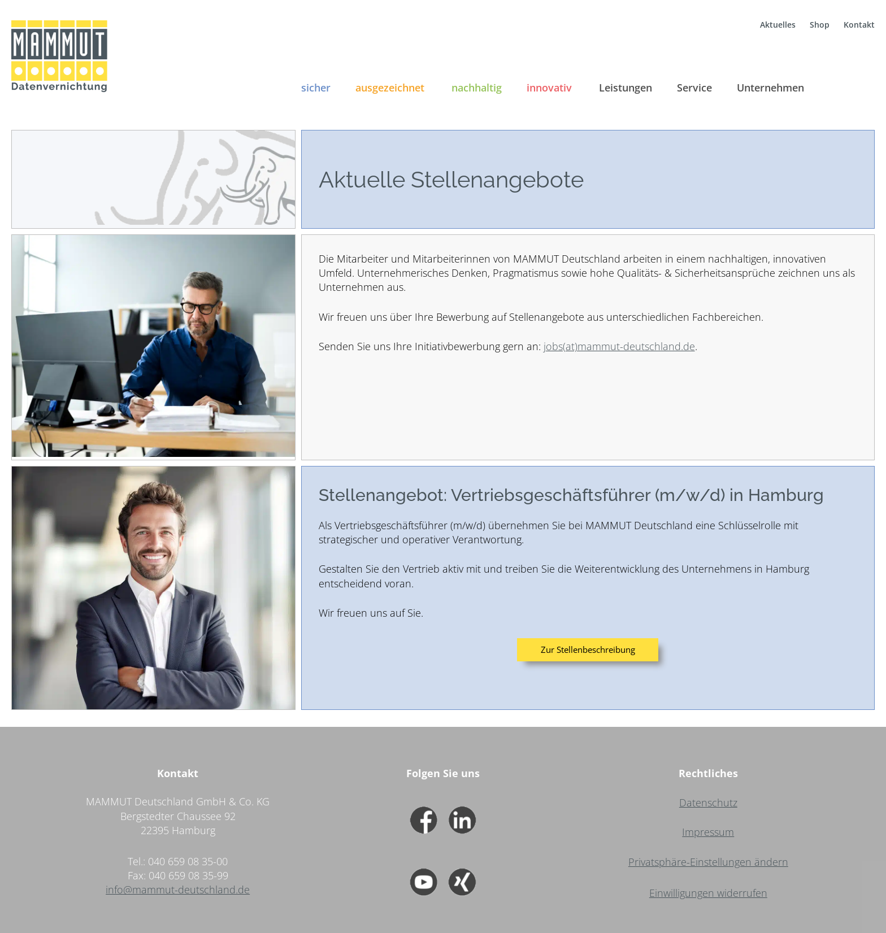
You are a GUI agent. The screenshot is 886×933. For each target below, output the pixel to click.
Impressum (708, 832)
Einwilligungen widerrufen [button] (708, 893)
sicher (316, 87)
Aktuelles (778, 24)
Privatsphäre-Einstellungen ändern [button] (708, 862)
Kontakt (859, 24)
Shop (819, 24)
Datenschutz (708, 802)
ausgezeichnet (389, 87)
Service (694, 87)
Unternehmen (770, 87)
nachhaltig (476, 87)
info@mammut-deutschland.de (178, 889)
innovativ (549, 87)
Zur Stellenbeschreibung (588, 649)
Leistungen (625, 87)
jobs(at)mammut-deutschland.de (619, 346)
